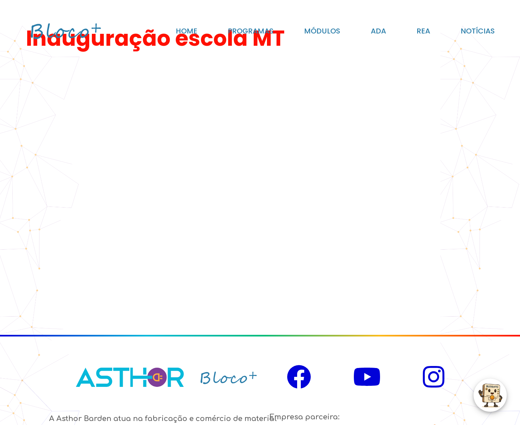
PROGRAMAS (251, 31)
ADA (378, 31)
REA (423, 31)
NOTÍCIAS (478, 31)
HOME (186, 31)
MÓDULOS (322, 31)
